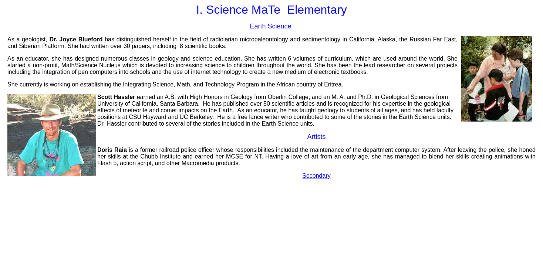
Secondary (316, 176)
